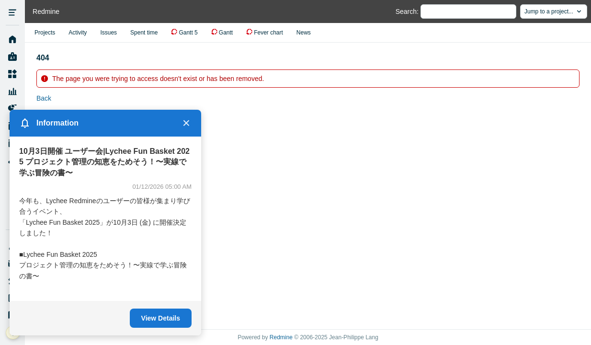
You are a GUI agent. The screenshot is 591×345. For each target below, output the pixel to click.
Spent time (144, 32)
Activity (77, 32)
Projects (12, 74)
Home (12, 39)
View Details (160, 318)
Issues (108, 32)
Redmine (281, 337)
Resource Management (12, 91)
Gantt (226, 32)
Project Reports (12, 108)
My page (12, 57)
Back (43, 98)
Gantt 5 (188, 32)
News (303, 32)
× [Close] (186, 123)
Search (406, 11)
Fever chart (268, 32)
